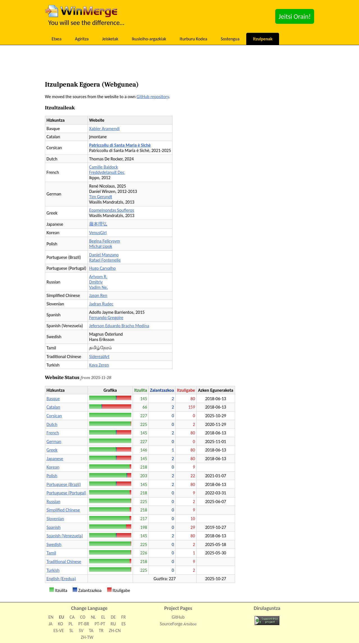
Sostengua (230, 39)
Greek (52, 450)
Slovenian (55, 518)
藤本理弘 (98, 224)
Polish (52, 475)
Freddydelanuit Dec (107, 172)
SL (71, 630)
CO (83, 617)
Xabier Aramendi (104, 128)
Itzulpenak (262, 39)
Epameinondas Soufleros (111, 210)
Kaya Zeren (99, 365)
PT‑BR (83, 623)
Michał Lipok (100, 246)
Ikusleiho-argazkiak (149, 39)
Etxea (56, 39)
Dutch (52, 424)
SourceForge (171, 623)
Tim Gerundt (100, 196)
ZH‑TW (87, 637)
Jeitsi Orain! (295, 16)
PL (70, 623)
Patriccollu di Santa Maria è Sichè (120, 145)
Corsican (54, 415)
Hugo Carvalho (102, 268)
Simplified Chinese (63, 510)
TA (91, 630)
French (53, 432)
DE (113, 617)
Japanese (55, 458)
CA (72, 617)
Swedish (54, 544)
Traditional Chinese (64, 561)
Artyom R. (98, 276)
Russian (53, 501)
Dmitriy (96, 282)
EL (103, 617)
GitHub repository (153, 96)
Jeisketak (110, 39)
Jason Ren (98, 295)
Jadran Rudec (101, 303)
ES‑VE (59, 630)
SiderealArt (99, 356)
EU (61, 617)
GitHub (178, 617)
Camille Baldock (103, 167)
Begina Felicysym (104, 241)
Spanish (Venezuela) (65, 535)
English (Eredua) (61, 578)
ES (123, 623)
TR (101, 630)
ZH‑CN (115, 630)
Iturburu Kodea (193, 39)
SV (81, 630)
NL (93, 617)
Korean (53, 467)
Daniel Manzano (104, 254)
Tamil (51, 553)
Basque (53, 398)
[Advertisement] (179, 64)
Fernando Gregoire (106, 317)
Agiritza (82, 39)
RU (113, 623)
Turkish (53, 570)
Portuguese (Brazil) (64, 484)
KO (60, 623)
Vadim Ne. (98, 287)
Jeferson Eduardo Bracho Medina (119, 325)
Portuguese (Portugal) (66, 492)
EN (50, 617)
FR (123, 617)
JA (50, 623)
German (54, 441)
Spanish (54, 527)
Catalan (53, 407)
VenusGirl (98, 232)
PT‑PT (100, 623)
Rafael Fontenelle (105, 260)
